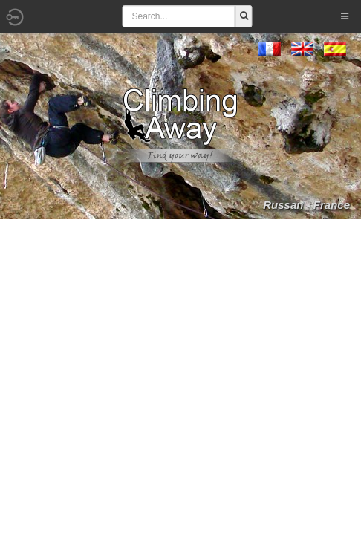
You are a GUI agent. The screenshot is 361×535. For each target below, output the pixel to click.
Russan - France (306, 204)
